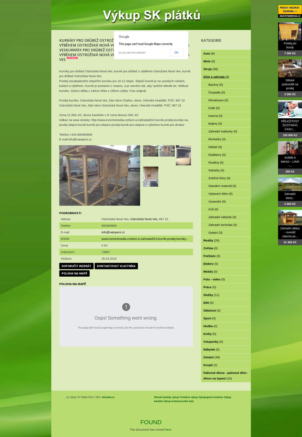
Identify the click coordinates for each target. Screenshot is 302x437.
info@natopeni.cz (113, 232)
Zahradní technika (222, 224)
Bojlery (215, 123)
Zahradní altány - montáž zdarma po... (290, 232)
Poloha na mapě (74, 273)
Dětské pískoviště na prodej (290, 84)
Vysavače (217, 201)
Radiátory (217, 154)
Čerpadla (216, 92)
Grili (213, 209)
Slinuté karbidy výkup (166, 397)
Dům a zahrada (216, 76)
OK (176, 52)
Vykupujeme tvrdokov (211, 397)
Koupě (210, 365)
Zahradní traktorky (222, 131)
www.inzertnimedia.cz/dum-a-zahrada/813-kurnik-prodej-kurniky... (145, 238)
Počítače (211, 256)
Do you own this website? (132, 52)
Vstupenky (213, 341)
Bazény (215, 84)
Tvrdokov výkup (188, 397)
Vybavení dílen (220, 193)
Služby (211, 295)
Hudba (210, 326)
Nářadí (215, 147)
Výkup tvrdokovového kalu (178, 401)
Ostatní (215, 232)
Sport (209, 318)
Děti (208, 302)
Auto (209, 53)
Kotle (214, 108)
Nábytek (211, 349)
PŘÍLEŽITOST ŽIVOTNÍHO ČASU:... (290, 125)
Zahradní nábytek (222, 217)
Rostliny (216, 162)
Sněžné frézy (219, 178)
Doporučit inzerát (76, 266)
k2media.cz (108, 397)
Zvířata (210, 248)
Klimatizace (218, 100)
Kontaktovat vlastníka (116, 266)
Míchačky (217, 139)
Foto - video (214, 279)
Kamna (215, 115)
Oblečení (212, 310)
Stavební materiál (222, 186)
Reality (211, 240)
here (168, 429)
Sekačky (216, 170)
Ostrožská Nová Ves (143, 219)
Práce (209, 287)
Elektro (210, 263)
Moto (209, 61)
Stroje (210, 69)
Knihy (209, 334)
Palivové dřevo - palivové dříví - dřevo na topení (225, 375)
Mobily (210, 271)
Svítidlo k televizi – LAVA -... (290, 161)
